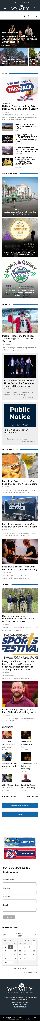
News (4, 73)
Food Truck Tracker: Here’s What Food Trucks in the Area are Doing (20, 482)
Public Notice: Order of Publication (16, 431)
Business (6, 304)
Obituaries (7, 727)
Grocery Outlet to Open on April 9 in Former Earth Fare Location (25, 126)
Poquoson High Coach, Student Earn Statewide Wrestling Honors (19, 711)
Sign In (16, 2)
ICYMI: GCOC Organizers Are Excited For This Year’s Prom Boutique (20, 253)
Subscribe (27, 2)
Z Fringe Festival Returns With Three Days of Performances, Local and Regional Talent (20, 383)
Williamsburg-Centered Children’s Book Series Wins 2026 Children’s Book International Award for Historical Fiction (25, 161)
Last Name (6, 896)
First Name (6, 888)
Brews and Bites (10, 450)
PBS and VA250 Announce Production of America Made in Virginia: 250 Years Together (26, 149)
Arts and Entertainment (9, 33)
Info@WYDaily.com (20, 1007)
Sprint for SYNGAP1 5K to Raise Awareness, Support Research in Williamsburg (20, 292)
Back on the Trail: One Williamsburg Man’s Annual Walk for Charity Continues (19, 619)
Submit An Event (10, 927)
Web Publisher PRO (27, 1019)
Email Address (8, 879)
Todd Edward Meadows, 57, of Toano (27, 744)
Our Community (9, 174)
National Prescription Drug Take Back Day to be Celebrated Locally (20, 107)
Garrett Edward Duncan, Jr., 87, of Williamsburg (9, 744)
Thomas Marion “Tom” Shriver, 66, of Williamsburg (29, 766)
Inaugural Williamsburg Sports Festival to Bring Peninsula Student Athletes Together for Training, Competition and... (18, 665)
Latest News (6, 103)
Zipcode (6, 905)
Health (20, 287)
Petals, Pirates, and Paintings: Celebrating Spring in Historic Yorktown (18, 339)
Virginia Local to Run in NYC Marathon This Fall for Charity (20, 213)
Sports (5, 584)
